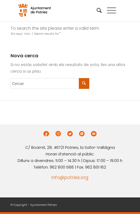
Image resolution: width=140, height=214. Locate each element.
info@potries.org (69, 177)
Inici (27, 34)
